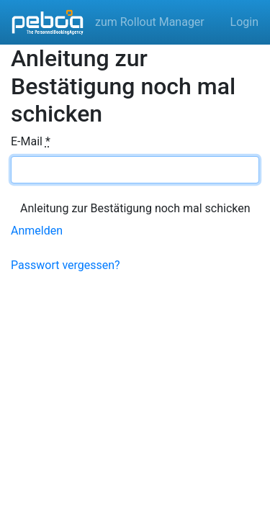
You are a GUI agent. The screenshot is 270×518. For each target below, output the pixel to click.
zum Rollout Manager (149, 22)
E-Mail (30, 141)
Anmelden (37, 230)
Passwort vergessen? (65, 265)
